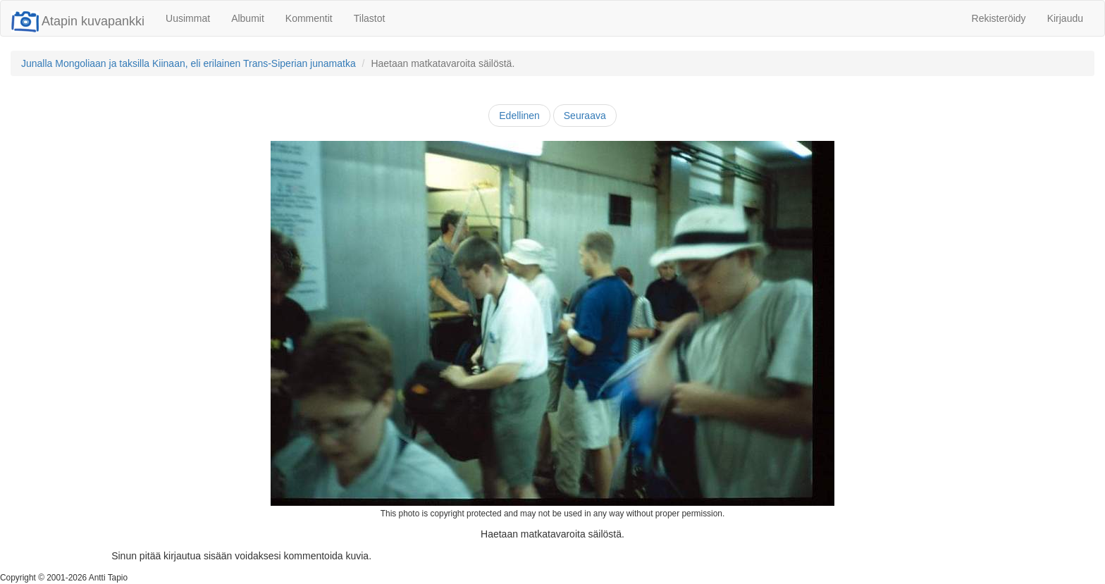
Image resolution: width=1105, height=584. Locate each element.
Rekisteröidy (999, 18)
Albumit (247, 18)
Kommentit (309, 18)
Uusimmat (188, 18)
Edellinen (519, 115)
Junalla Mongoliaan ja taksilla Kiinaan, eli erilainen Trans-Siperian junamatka (188, 63)
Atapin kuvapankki (77, 21)
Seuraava (585, 115)
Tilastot (369, 18)
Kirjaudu (1065, 18)
